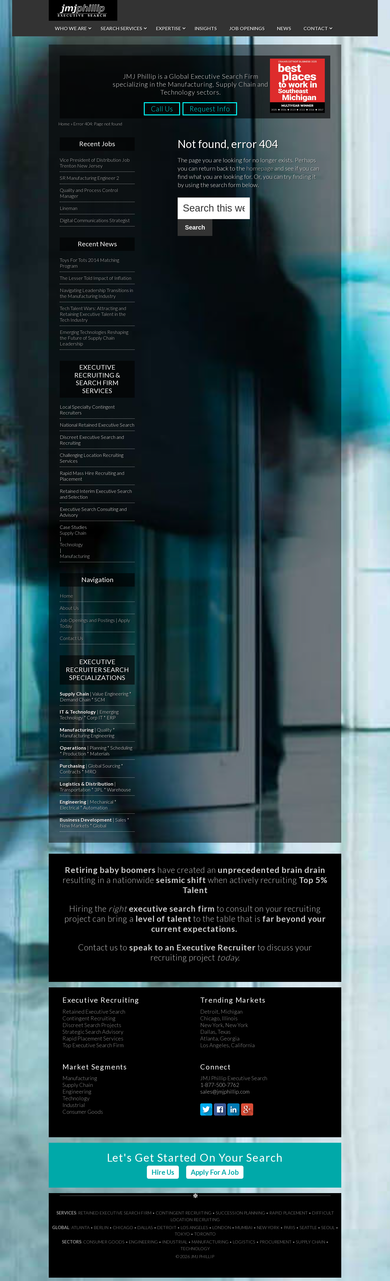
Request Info (212, 112)
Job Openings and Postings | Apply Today (95, 626)
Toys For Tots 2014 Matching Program (89, 266)
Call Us (160, 112)
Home (64, 127)
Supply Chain (73, 536)
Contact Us (71, 641)
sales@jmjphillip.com (225, 1094)
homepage (259, 171)
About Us (69, 611)
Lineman (68, 211)
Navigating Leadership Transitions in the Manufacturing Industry (96, 296)
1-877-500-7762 (219, 1088)
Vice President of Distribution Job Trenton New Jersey (95, 166)
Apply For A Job (215, 1175)
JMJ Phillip (83, 10)
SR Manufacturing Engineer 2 (89, 181)
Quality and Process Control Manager (89, 196)
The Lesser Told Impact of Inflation (95, 281)
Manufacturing (75, 559)
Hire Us (162, 1175)
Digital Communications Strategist (95, 223)
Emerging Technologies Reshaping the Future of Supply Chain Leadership (94, 341)
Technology (71, 548)
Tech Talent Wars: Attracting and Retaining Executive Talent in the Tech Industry (93, 317)
